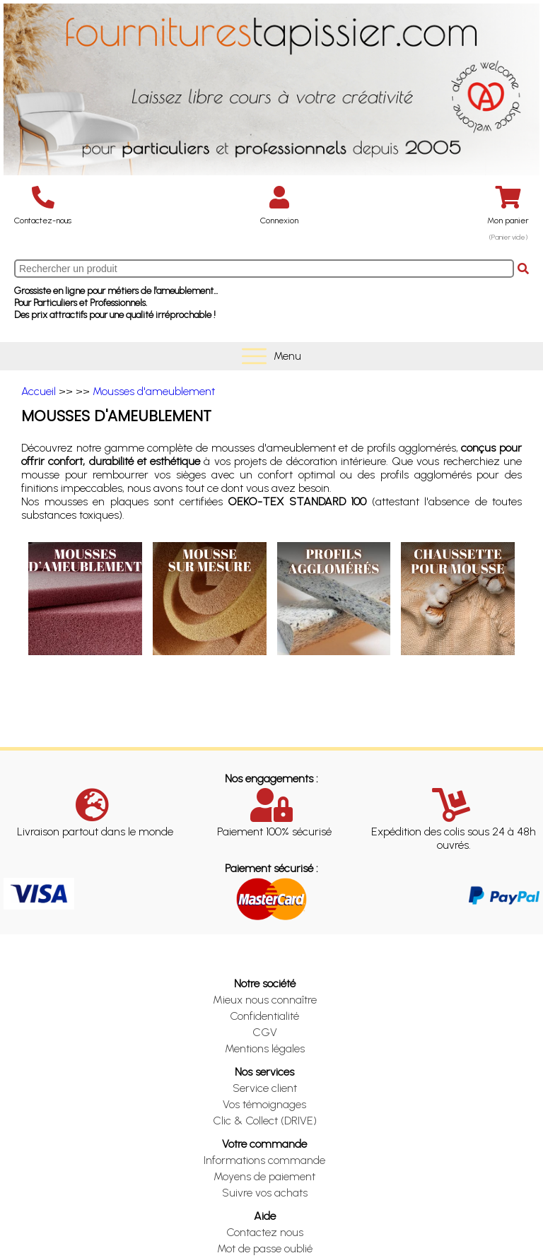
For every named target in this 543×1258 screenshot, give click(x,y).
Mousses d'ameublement (154, 391)
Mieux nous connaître (265, 999)
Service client (265, 1088)
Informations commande (264, 1160)
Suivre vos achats (265, 1192)
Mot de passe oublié (265, 1248)
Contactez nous (264, 1232)
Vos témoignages (264, 1104)
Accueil (38, 391)
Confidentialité (264, 1016)
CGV (264, 1032)
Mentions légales (265, 1048)
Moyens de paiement (264, 1176)
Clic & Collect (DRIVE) (265, 1120)
